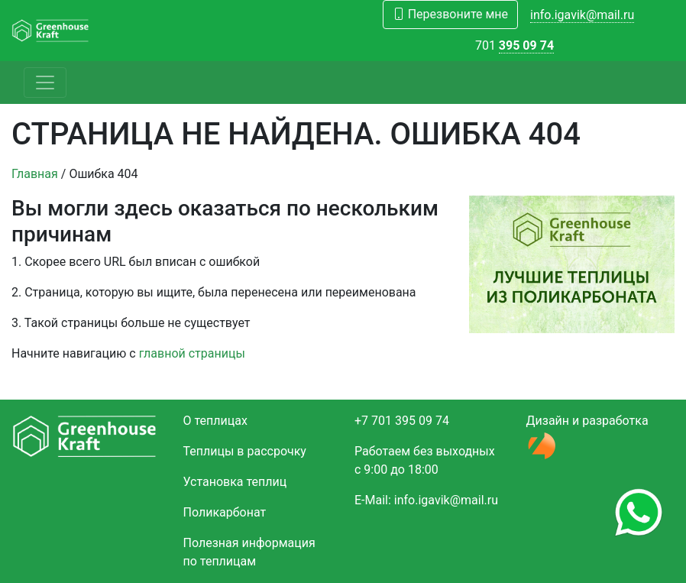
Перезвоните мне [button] (450, 14)
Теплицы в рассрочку (244, 451)
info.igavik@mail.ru (582, 15)
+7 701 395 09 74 (401, 420)
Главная (34, 174)
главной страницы (192, 353)
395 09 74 (526, 45)
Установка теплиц (235, 481)
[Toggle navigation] (45, 82)
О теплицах (215, 420)
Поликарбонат (225, 512)
